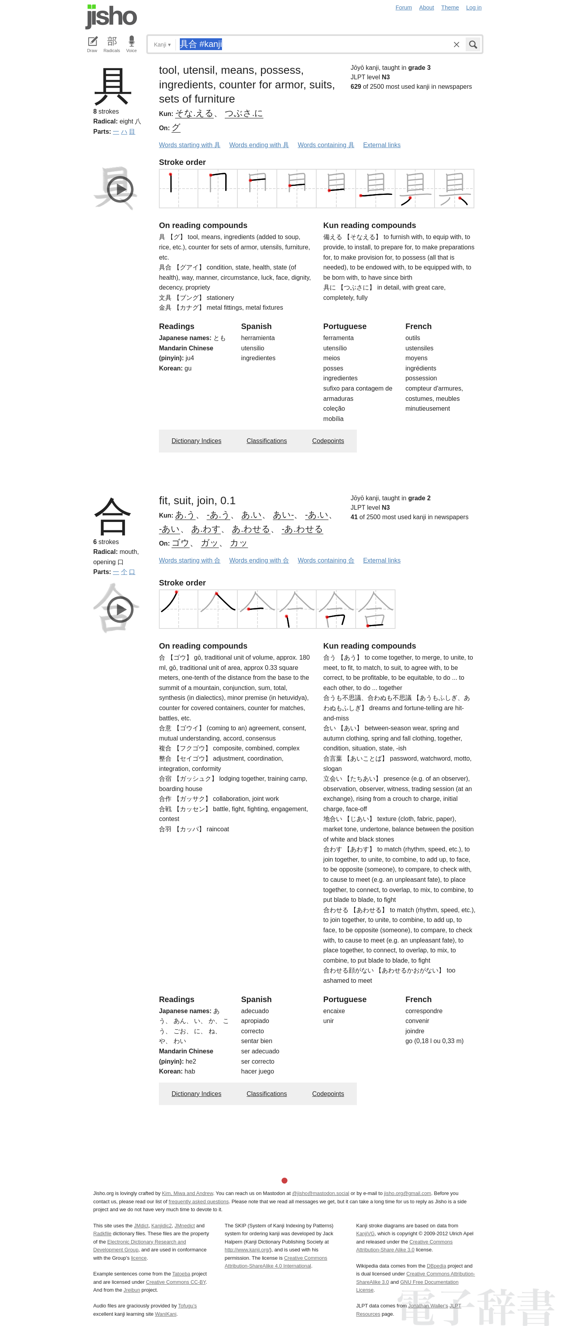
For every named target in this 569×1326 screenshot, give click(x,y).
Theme (450, 7)
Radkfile (102, 1233)
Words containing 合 (326, 560)
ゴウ (181, 543)
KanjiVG (365, 1233)
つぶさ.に (244, 113)
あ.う (185, 515)
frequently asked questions (199, 1201)
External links (382, 145)
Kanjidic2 (161, 1226)
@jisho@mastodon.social (320, 1193)
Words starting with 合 (189, 560)
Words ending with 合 (259, 560)
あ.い (251, 515)
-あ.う (218, 515)
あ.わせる (251, 529)
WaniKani (165, 1314)
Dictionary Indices (196, 441)
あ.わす (206, 529)
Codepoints (328, 441)
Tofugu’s (187, 1306)
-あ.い (316, 515)
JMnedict (185, 1226)
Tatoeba (181, 1274)
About (426, 7)
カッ (239, 543)
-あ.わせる (302, 529)
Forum (404, 7)
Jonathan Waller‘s (428, 1306)
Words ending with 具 (259, 145)
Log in (473, 7)
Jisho (111, 17)
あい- (283, 515)
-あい (169, 529)
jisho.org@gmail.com (407, 1193)
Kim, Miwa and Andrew (187, 1193)
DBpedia (436, 1266)
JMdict (141, 1226)
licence (139, 1258)
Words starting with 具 (189, 145)
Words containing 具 (326, 145)
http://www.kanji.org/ (247, 1250)
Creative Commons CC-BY (175, 1282)
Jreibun (131, 1290)
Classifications (266, 441)
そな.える (194, 113)
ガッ (210, 543)
